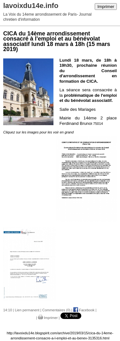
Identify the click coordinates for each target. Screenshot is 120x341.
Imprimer (105, 6)
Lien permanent (27, 310)
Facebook (83, 310)
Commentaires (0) (56, 310)
